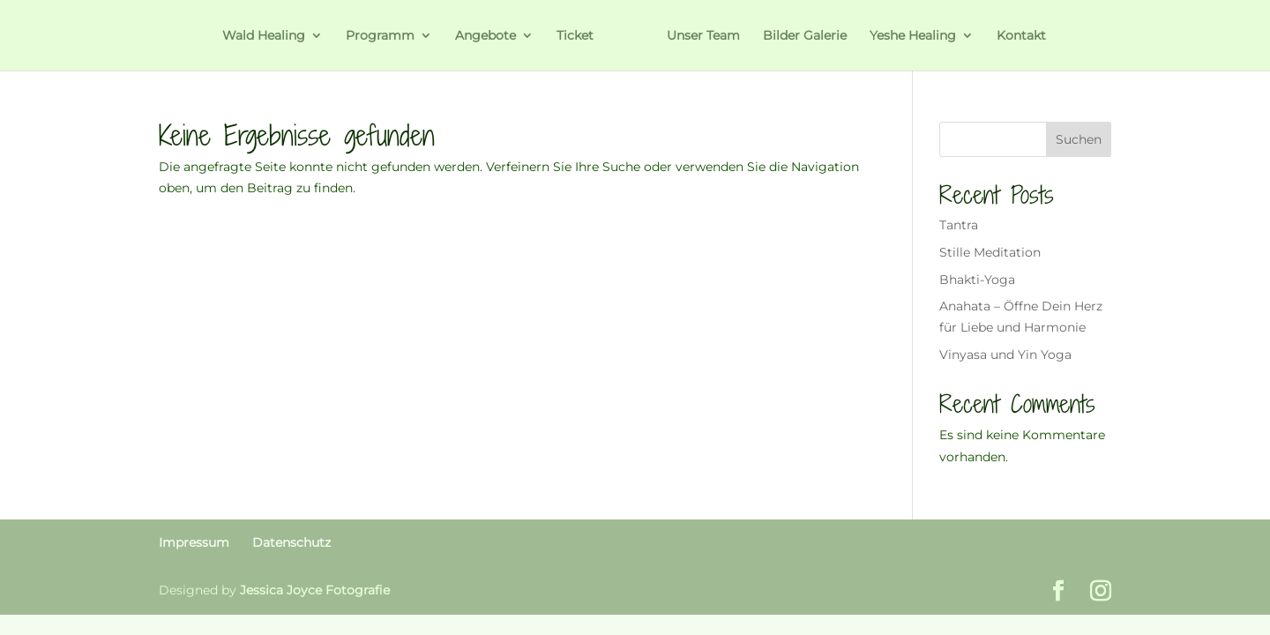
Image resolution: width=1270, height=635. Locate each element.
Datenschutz (291, 542)
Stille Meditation (990, 252)
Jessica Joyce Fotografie (315, 590)
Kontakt (1021, 36)
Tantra (958, 225)
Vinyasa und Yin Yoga (1005, 354)
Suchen (1079, 139)
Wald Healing (263, 36)
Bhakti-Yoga (977, 280)
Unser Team (703, 36)
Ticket (575, 36)
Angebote (485, 36)
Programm (380, 36)
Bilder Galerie (805, 36)
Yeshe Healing (913, 36)
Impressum (194, 542)
